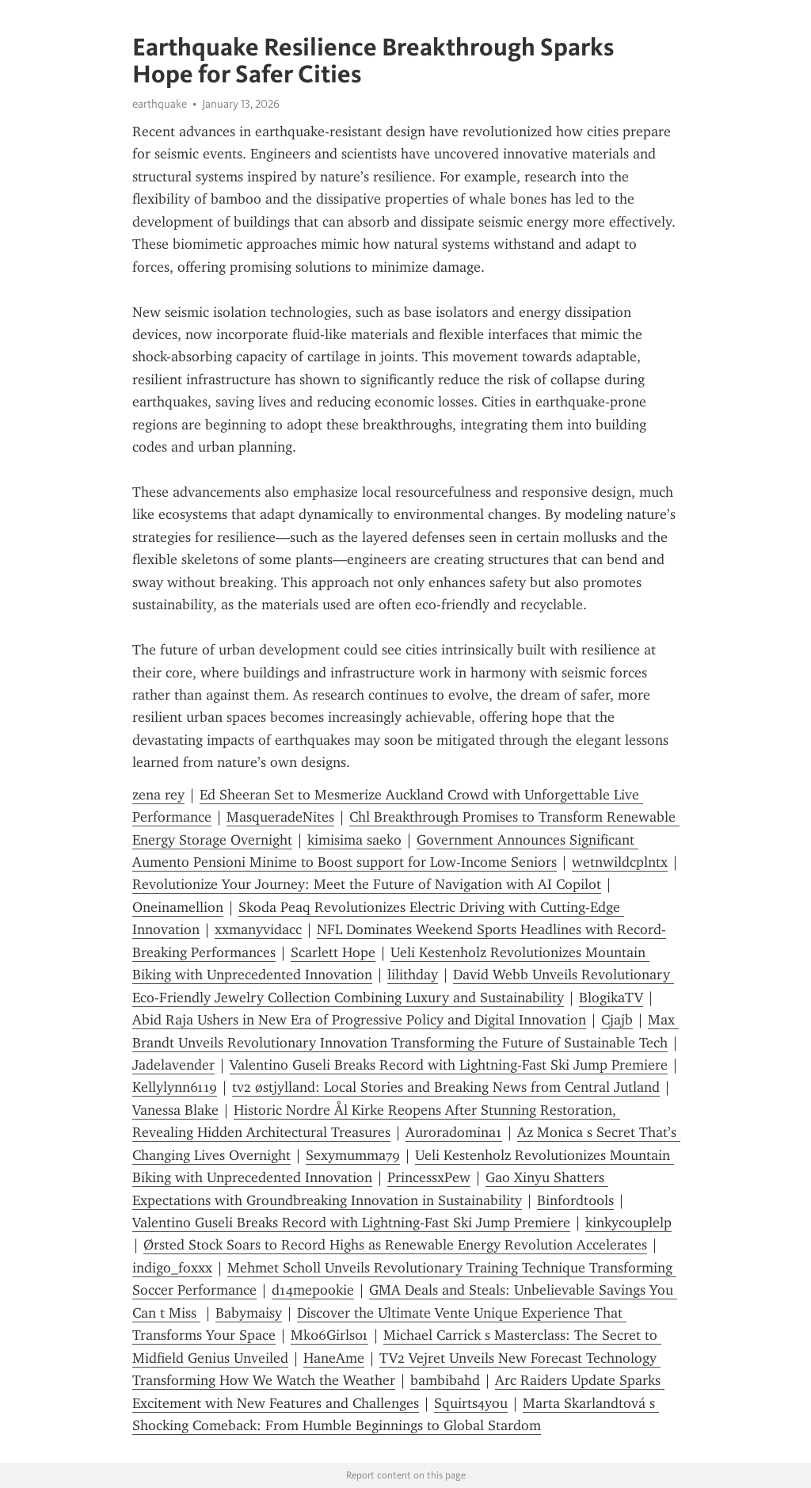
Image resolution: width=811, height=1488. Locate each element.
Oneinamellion (177, 907)
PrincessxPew (428, 1177)
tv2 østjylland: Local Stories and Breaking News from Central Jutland (446, 1087)
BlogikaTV (611, 997)
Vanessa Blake (175, 1110)
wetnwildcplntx (620, 862)
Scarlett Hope (333, 952)
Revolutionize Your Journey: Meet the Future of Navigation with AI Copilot (366, 884)
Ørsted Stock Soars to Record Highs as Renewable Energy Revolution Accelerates (395, 1244)
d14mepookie (313, 1290)
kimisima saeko (354, 840)
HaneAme (333, 1358)
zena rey (158, 794)
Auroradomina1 (454, 1132)
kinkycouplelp (628, 1222)
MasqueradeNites (280, 817)
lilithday (412, 974)
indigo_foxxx (172, 1267)
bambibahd (445, 1380)
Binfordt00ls (575, 1200)
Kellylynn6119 (174, 1087)
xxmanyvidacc (258, 929)
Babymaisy (248, 1313)
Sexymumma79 (353, 1155)
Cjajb (617, 1019)
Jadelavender (173, 1065)
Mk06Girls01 (329, 1335)
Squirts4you (471, 1403)
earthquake (159, 104)
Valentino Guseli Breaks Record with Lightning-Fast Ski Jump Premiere (449, 1065)
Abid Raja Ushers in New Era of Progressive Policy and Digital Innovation (359, 1019)
